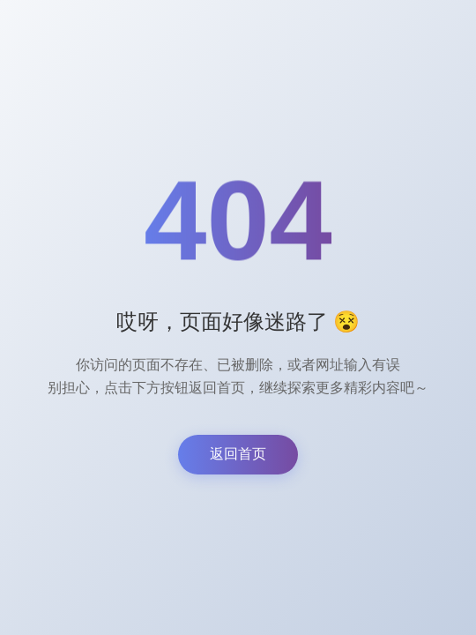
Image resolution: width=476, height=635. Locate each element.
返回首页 (238, 453)
